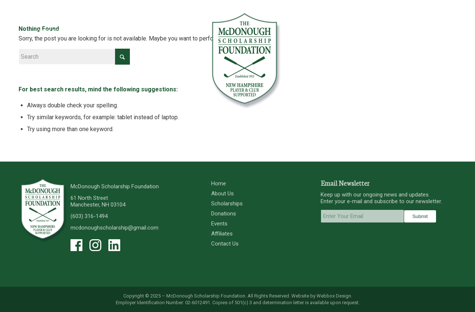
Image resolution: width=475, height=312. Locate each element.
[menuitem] (48, 31)
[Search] (74, 57)
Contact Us (225, 243)
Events (219, 223)
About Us (222, 193)
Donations (223, 213)
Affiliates (222, 233)
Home (218, 183)
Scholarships (227, 203)
